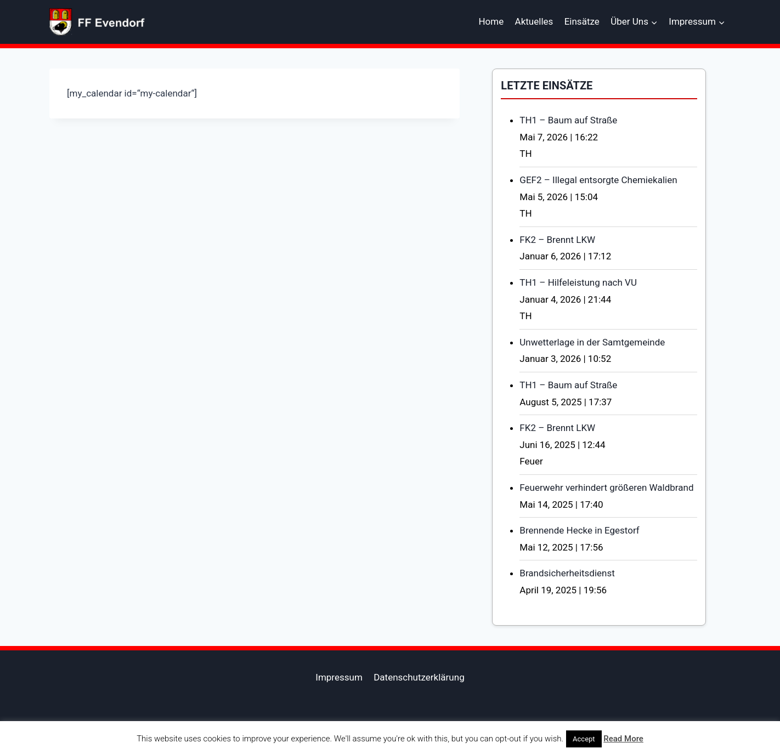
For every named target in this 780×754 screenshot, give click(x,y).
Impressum (339, 677)
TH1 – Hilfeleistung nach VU (578, 282)
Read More (623, 739)
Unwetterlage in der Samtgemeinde (592, 342)
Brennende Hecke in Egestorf (579, 530)
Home (491, 21)
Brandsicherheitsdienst (567, 573)
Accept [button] (584, 739)
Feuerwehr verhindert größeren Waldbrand (606, 487)
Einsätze (582, 21)
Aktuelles (534, 21)
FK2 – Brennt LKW (557, 239)
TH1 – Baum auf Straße (568, 120)
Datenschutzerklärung (419, 677)
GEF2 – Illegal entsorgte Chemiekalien (598, 179)
